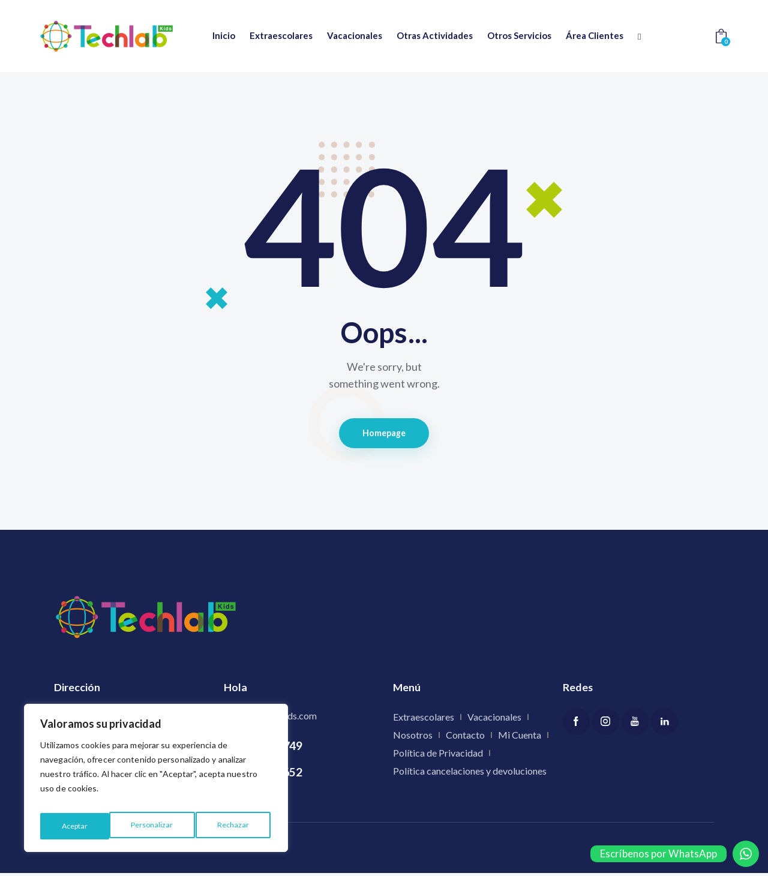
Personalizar (81, 826)
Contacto (465, 737)
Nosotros (413, 737)
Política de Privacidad (438, 755)
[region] (156, 782)
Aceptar (238, 826)
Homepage (384, 434)
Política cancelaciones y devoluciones (470, 773)
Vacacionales (494, 719)
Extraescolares (423, 719)
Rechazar (163, 826)
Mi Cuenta (519, 737)
